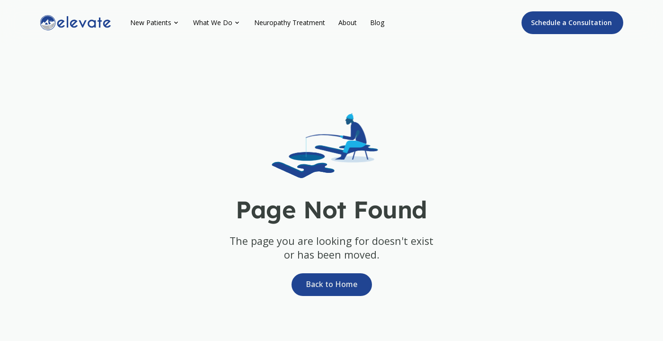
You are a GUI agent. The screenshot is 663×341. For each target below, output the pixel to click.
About (347, 22)
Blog (377, 22)
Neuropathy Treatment (289, 22)
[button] (155, 22)
